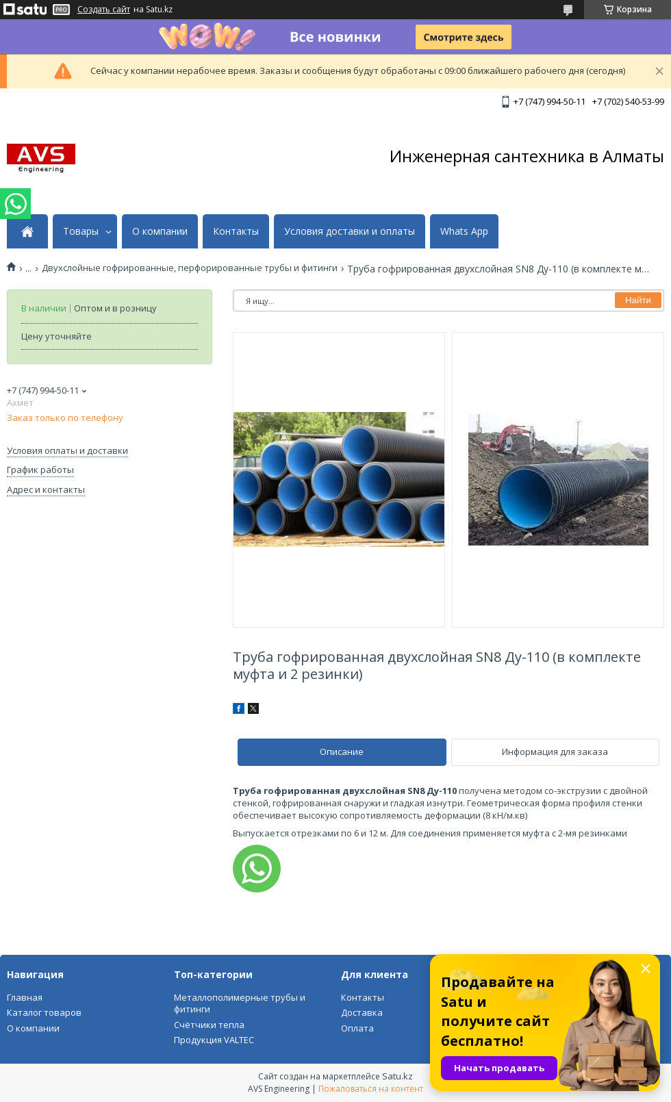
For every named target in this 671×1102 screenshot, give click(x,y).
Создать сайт (103, 9)
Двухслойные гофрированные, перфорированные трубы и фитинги (190, 268)
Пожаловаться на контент (370, 1088)
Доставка (362, 1012)
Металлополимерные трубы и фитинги (239, 1003)
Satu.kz (397, 1076)
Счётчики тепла (209, 1024)
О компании (160, 231)
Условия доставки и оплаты (349, 231)
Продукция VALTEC (214, 1040)
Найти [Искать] (638, 300)
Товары (81, 231)
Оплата (357, 1028)
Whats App (464, 231)
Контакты (236, 231)
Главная (24, 997)
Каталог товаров (44, 1012)
